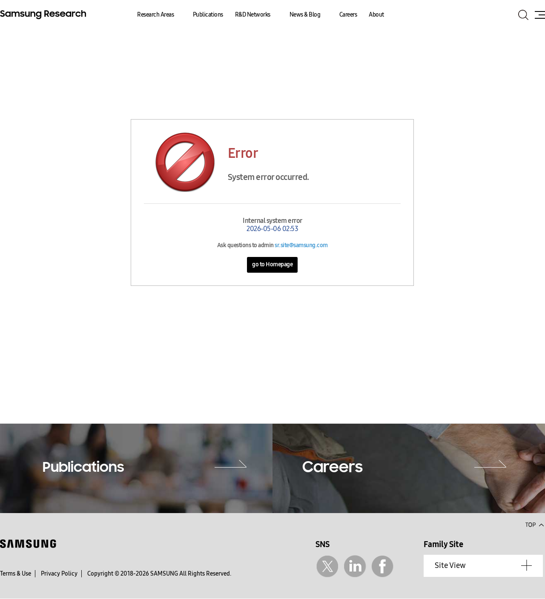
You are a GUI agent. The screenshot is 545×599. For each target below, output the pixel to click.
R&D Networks (252, 14)
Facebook (382, 566)
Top (534, 524)
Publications (208, 14)
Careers (348, 14)
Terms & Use (15, 573)
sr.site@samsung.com (301, 245)
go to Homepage (272, 264)
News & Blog (305, 14)
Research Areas (155, 14)
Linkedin (355, 566)
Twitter (327, 566)
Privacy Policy (59, 573)
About (376, 14)
